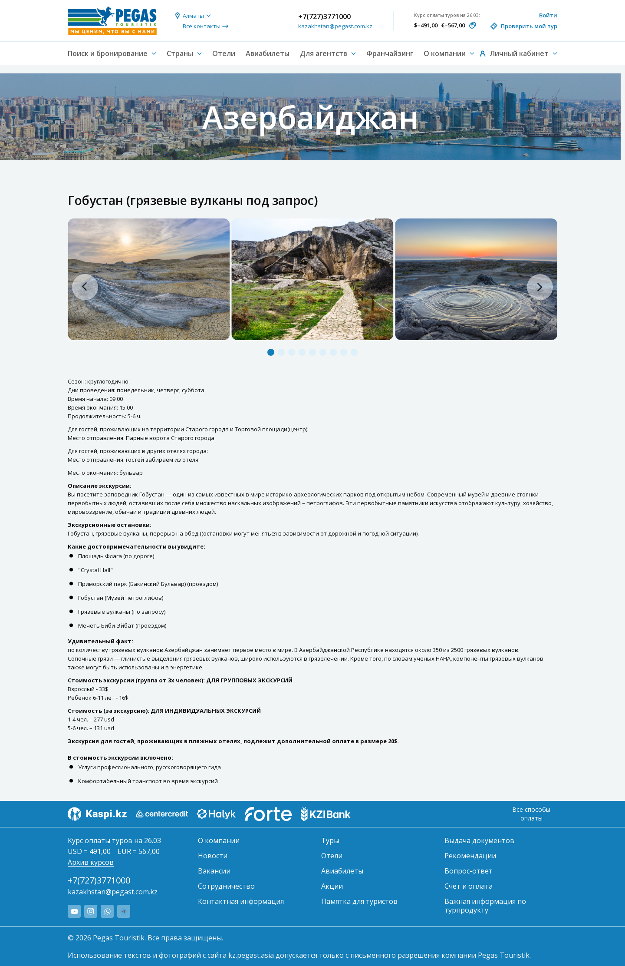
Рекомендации (470, 855)
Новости (212, 855)
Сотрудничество (226, 886)
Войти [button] (548, 15)
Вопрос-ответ (468, 871)
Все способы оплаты (531, 813)
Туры (330, 840)
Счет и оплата (468, 886)
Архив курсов (91, 862)
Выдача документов (479, 840)
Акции (332, 886)
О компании (219, 840)
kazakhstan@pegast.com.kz (335, 26)
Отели (223, 53)
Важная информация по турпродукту (485, 906)
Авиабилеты (267, 53)
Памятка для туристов (359, 901)
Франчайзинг (389, 53)
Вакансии (214, 871)
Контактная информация (241, 901)
